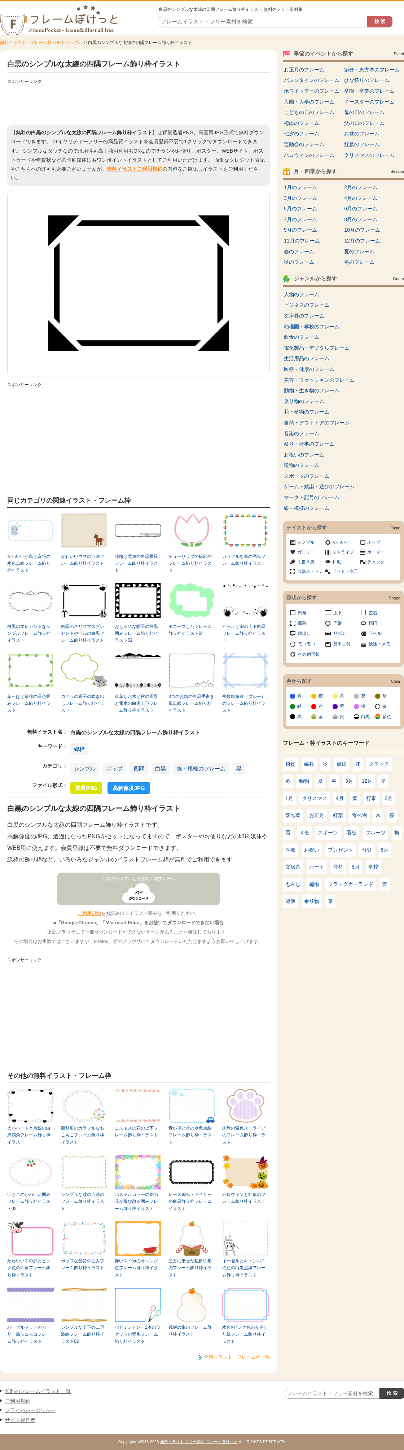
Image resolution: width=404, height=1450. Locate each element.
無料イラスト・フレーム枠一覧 (237, 1357)
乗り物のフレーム (304, 401)
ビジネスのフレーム (306, 305)
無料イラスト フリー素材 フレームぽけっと (199, 1442)
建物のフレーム (301, 465)
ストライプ (343, 552)
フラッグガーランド (350, 884)
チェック (376, 561)
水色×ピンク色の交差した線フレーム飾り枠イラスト (245, 1334)
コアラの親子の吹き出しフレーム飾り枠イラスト (82, 703)
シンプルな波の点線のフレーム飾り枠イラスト (82, 1201)
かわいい (341, 542)
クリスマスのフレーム (369, 155)
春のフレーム (299, 251)
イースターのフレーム (369, 102)
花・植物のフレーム (306, 412)
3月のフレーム (300, 198)
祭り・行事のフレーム (309, 444)
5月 (356, 867)
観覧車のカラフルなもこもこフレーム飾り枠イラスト (82, 1135)
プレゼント (340, 850)
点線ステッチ (310, 571)
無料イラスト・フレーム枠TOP (30, 42)
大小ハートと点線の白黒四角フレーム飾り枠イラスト (28, 1135)
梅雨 (314, 884)
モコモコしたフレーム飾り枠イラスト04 (190, 630)
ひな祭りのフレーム (367, 80)
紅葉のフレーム (361, 144)
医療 (290, 850)
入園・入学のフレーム (309, 102)
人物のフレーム (301, 294)
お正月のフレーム (304, 70)
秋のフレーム (299, 262)
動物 (304, 781)
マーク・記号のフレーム (311, 497)
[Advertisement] (138, 103)
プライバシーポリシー (30, 1410)
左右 (373, 612)
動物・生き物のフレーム (311, 390)
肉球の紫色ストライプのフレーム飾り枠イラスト (243, 1135)
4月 (340, 798)
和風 (336, 561)
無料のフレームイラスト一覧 (38, 1391)
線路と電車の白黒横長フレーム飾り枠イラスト (136, 563)
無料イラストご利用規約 (134, 169)
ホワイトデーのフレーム (311, 91)
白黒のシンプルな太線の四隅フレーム (138, 878)
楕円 (373, 623)
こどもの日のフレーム (309, 112)
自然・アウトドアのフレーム (317, 422)
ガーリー (306, 552)
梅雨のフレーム (301, 123)
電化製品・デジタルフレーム (317, 348)
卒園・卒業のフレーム (369, 91)
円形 (337, 623)
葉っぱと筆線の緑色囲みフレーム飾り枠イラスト (28, 703)
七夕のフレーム (301, 133)
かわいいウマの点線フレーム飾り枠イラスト (82, 560)
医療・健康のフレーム (309, 369)
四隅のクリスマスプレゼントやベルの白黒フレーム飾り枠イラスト (82, 633)
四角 (302, 612)
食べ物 (359, 815)
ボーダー (376, 552)
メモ (304, 832)
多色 (386, 716)
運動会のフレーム (304, 144)
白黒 (160, 768)
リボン (339, 633)
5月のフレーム (300, 208)
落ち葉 (292, 815)
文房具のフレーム (304, 316)
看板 (352, 832)
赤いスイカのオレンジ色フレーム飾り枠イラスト (136, 1268)
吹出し (304, 633)
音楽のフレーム (301, 433)
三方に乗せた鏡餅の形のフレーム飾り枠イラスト (190, 1268)
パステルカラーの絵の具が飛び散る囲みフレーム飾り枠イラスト (136, 1201)
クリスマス (314, 798)
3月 (349, 781)
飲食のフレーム (301, 337)
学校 (373, 867)
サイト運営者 (20, 1420)
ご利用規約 (89, 913)
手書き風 (306, 561)
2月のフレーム (360, 187)
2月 (389, 798)
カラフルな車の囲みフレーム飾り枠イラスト (243, 560)
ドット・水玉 (345, 571)
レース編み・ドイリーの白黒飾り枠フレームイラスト (190, 1201)
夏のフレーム (359, 251)
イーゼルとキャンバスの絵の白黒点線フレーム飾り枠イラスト (243, 1268)
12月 (367, 781)
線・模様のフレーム (201, 768)
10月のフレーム (362, 230)
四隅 (138, 768)
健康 (290, 901)
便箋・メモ (379, 643)
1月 (289, 798)
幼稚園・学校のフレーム (311, 326)
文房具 (292, 867)
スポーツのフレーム (306, 476)
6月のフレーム (360, 208)
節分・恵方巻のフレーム (372, 70)
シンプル (74, 42)
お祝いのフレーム (304, 455)
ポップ (114, 768)
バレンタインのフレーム (311, 80)
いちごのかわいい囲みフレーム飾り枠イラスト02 (28, 1201)
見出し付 (342, 643)
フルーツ (375, 832)
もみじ (292, 884)
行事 (371, 798)
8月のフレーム (360, 219)
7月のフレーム (300, 219)
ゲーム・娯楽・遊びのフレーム (319, 486)
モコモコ (306, 643)
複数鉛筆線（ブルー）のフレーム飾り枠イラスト (243, 703)
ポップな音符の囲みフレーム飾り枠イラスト (82, 1264)
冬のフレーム (359, 262)
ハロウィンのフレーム (309, 155)
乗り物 (311, 901)
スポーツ (328, 832)
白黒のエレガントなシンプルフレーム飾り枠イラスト (28, 633)
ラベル (375, 633)
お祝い (311, 850)
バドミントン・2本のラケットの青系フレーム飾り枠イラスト (138, 1334)
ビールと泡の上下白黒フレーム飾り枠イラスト (243, 633)
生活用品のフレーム (306, 358)
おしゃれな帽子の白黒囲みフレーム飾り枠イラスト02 (136, 633)
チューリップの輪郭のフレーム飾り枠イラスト (190, 563)
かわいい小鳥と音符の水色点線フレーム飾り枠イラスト (28, 563)
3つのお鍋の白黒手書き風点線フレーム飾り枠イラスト (191, 703)
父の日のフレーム (364, 123)
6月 (384, 850)
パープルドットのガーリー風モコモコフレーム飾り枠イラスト (28, 1334)
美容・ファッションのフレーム (319, 380)
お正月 (316, 815)
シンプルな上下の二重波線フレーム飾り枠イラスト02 (82, 1334)
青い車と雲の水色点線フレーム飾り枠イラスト (190, 1135)
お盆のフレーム (361, 133)
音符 (338, 867)
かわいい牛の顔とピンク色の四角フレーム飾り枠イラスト (28, 1268)
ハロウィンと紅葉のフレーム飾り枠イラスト (243, 1198)
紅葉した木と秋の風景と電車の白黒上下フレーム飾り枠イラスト (136, 703)
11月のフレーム (302, 241)
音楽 (367, 850)
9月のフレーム (300, 230)
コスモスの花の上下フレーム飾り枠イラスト (136, 1131)
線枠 (79, 749)
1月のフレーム (300, 187)
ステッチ (379, 764)
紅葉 (338, 815)
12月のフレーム (362, 241)
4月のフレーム (360, 198)
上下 (337, 612)
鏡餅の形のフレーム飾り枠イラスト (190, 1331)
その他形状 (309, 654)
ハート (316, 867)
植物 (290, 764)
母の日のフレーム (364, 112)
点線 (342, 764)
